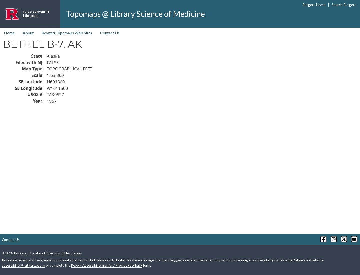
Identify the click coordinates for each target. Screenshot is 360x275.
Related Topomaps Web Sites (67, 32)
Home (9, 32)
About (28, 32)
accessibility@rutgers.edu (23, 265)
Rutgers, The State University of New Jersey (48, 253)
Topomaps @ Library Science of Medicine (135, 14)
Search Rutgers (344, 5)
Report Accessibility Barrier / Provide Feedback (106, 265)
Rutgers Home (314, 5)
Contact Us (110, 32)
